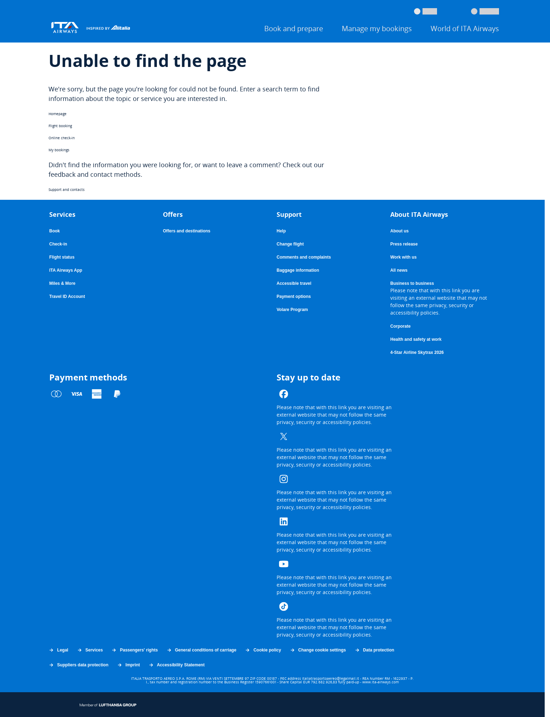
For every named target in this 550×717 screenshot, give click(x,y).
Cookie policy (263, 650)
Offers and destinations (186, 230)
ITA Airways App (65, 270)
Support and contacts (67, 189)
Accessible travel (294, 283)
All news (399, 270)
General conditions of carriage (201, 650)
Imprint (128, 665)
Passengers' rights (134, 650)
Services (90, 650)
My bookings (59, 149)
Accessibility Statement (176, 665)
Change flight (290, 244)
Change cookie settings (318, 650)
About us (399, 230)
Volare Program (292, 310)
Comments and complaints (304, 257)
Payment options (294, 296)
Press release (404, 244)
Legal (58, 650)
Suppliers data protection (78, 665)
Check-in (58, 244)
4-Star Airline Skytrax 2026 (417, 352)
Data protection (374, 650)
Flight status (61, 257)
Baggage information (298, 270)
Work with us (403, 257)
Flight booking (60, 125)
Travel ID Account (67, 296)
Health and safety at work (416, 339)
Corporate (400, 326)
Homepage (58, 113)
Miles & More (62, 283)
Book (54, 230)
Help (281, 230)
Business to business (412, 284)
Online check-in (62, 137)
